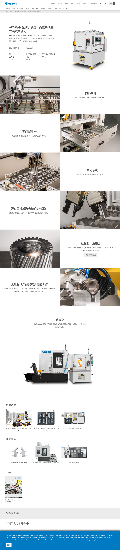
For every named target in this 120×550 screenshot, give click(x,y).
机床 (14, 8)
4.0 (67, 8)
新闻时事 (53, 3)
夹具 (37, 8)
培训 (56, 8)
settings (88, 540)
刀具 (32, 8)
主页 (7, 12)
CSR (72, 3)
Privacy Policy (49, 540)
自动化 (27, 8)
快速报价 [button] (12, 513)
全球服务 (50, 8)
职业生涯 (78, 3)
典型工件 (61, 8)
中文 (111, 3)
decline (61, 540)
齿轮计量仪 (20, 8)
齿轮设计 (8, 8)
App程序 (67, 3)
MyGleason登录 (93, 3)
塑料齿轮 (43, 8)
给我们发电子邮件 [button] (17, 523)
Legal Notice (38, 540)
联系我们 (85, 3)
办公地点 (60, 3)
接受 (8, 545)
